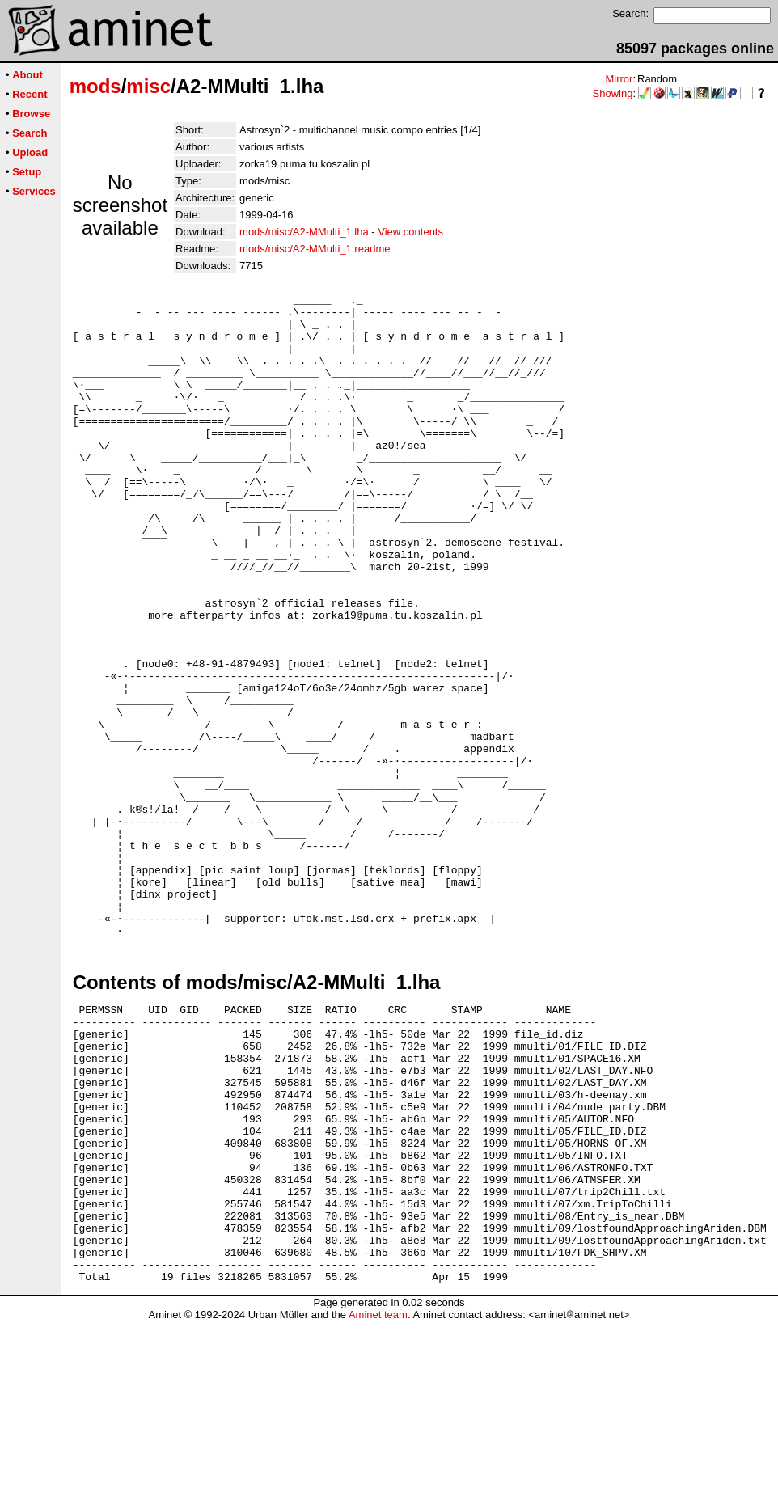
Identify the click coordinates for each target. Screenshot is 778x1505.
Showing (613, 93)
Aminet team (378, 1499)
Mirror (618, 79)
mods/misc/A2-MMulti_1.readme (314, 249)
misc (148, 86)
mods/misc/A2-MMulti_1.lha (304, 232)
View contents (410, 232)
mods (95, 86)
